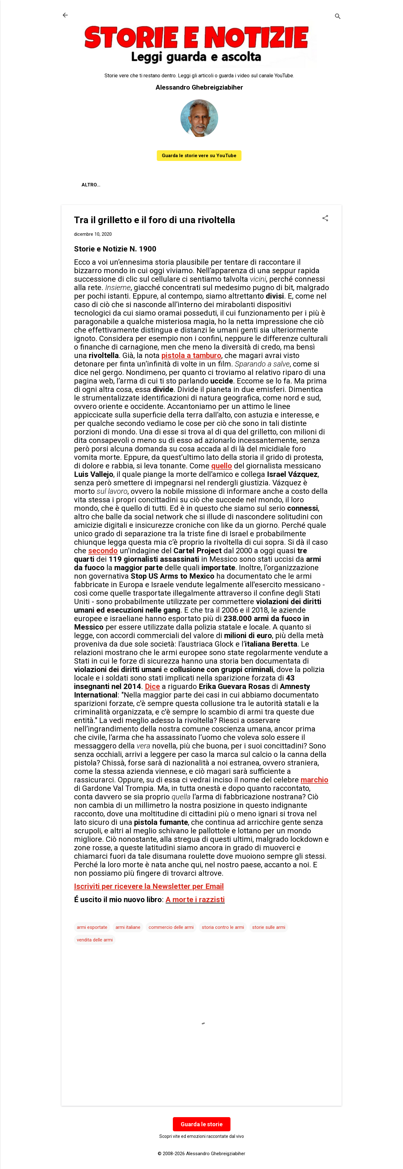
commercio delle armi (171, 927)
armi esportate (92, 927)
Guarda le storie (202, 1124)
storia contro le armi (223, 927)
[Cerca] (338, 17)
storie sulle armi (268, 927)
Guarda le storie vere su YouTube (199, 155)
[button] (325, 218)
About (90, 185)
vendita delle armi (95, 940)
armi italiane (128, 927)
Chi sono (120, 185)
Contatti (155, 185)
